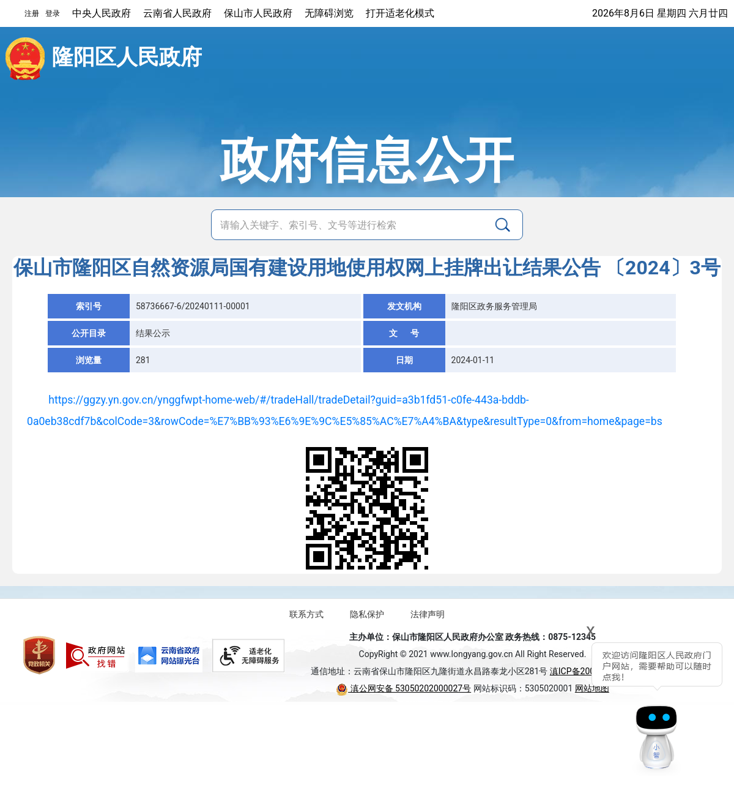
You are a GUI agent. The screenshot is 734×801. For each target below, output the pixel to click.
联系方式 (306, 614)
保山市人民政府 (258, 13)
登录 (52, 13)
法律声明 (427, 614)
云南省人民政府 (177, 13)
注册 (31, 13)
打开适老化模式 (400, 13)
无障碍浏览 (329, 13)
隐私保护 (367, 614)
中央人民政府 (101, 13)
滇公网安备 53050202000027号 (403, 688)
